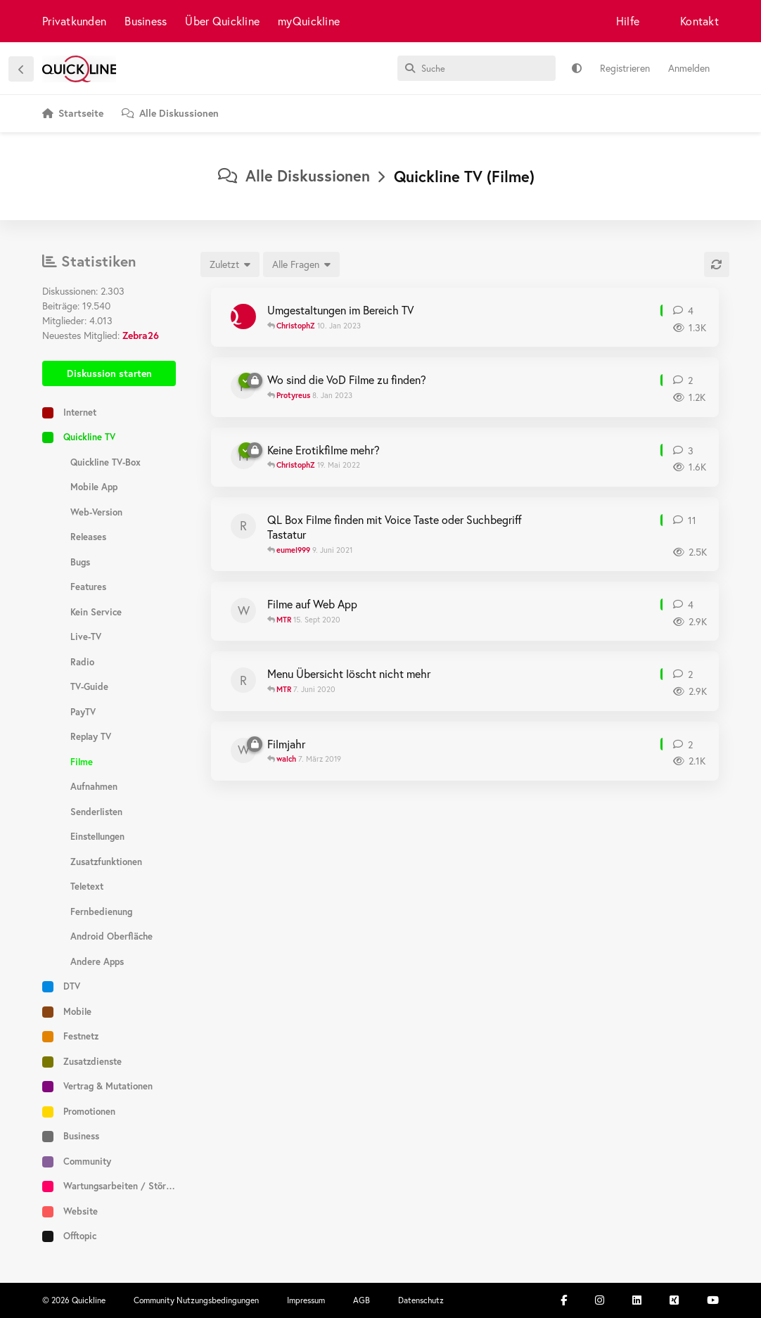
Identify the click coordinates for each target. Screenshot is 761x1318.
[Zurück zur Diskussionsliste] (21, 69)
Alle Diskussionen (294, 175)
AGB (361, 1300)
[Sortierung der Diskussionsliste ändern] (230, 264)
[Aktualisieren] (716, 264)
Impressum (306, 1300)
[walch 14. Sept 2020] (243, 610)
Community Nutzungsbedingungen (196, 1300)
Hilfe (627, 20)
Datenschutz (421, 1300)
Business (145, 20)
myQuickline (309, 20)
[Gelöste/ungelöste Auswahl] (301, 264)
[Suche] (476, 68)
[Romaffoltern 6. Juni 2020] (243, 680)
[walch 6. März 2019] (243, 750)
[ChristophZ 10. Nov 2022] (243, 316)
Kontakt (699, 20)
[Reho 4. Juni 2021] (243, 526)
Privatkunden (74, 20)
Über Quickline (222, 20)
